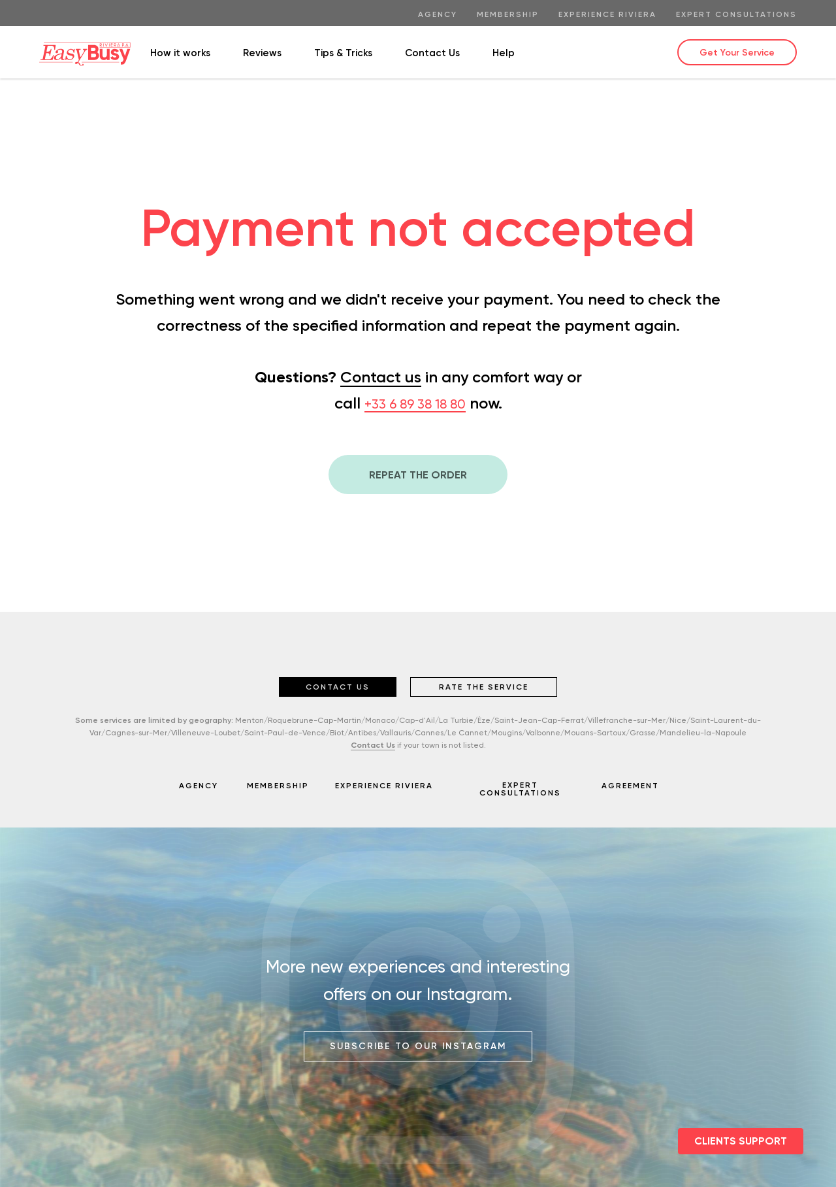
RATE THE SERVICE (483, 687)
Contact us (380, 376)
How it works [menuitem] (180, 53)
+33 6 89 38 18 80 (415, 404)
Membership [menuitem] (508, 14)
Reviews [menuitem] (262, 53)
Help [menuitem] (503, 53)
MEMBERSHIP (278, 785)
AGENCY (198, 785)
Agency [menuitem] (437, 14)
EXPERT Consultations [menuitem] (736, 14)
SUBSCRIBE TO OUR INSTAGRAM (418, 1046)
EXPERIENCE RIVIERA (384, 785)
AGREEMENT (630, 785)
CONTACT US (338, 687)
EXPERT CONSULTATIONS (520, 788)
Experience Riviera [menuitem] (607, 14)
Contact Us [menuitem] (432, 53)
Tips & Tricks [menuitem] (343, 53)
